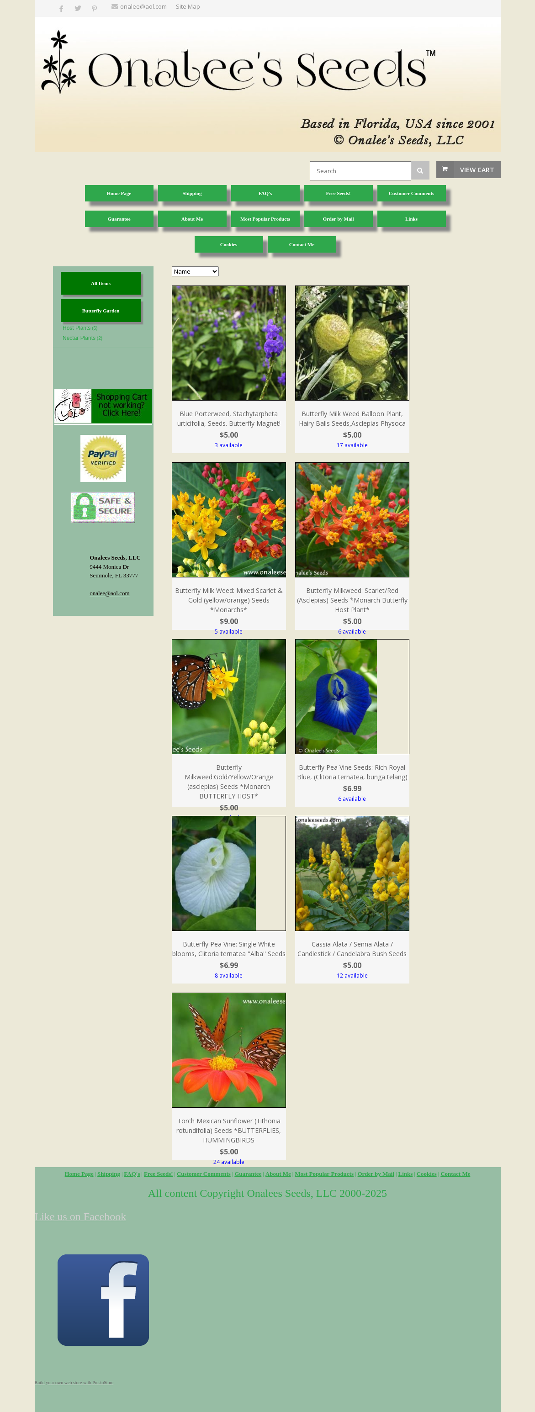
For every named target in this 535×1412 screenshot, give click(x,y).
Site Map (188, 6)
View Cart (477, 169)
